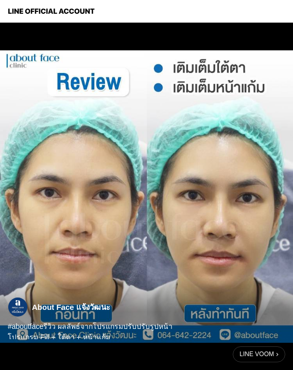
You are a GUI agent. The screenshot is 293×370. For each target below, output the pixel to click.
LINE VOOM (256, 354)
